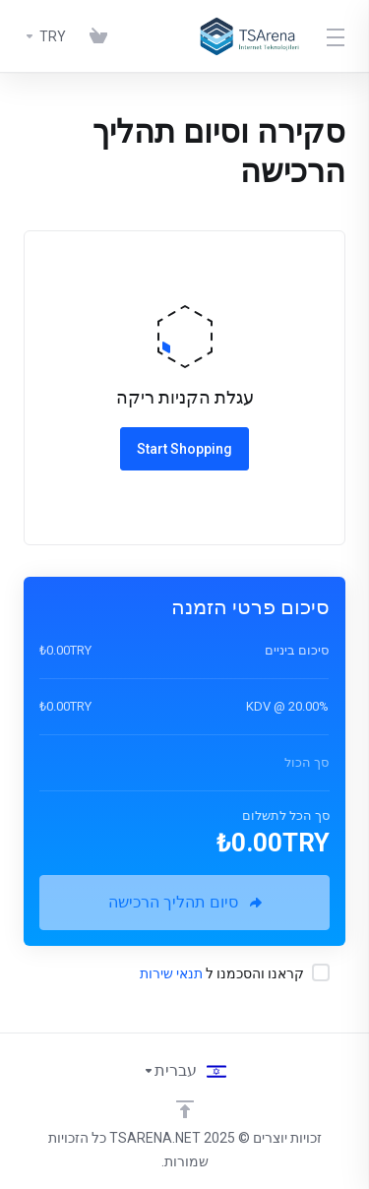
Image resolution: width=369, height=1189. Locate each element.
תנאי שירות (171, 973)
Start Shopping (184, 449)
